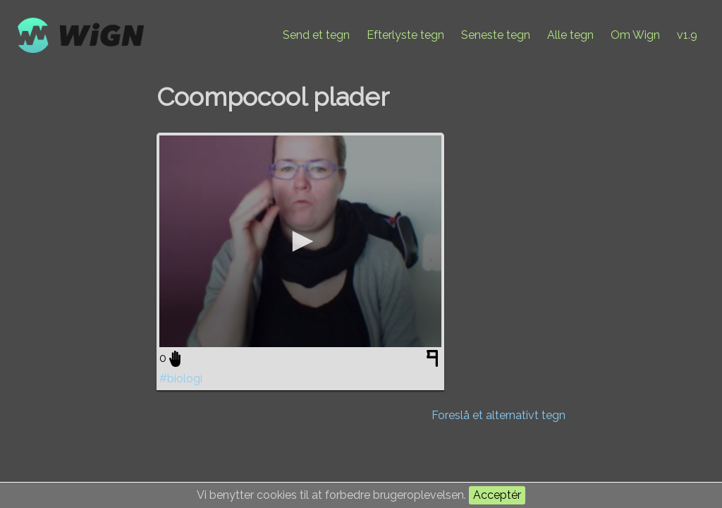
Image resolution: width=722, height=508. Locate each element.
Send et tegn (316, 35)
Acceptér (497, 495)
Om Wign (635, 35)
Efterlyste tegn (405, 35)
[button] (300, 241)
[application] (300, 241)
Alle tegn (570, 35)
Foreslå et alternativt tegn (498, 415)
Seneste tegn (495, 35)
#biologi (180, 378)
